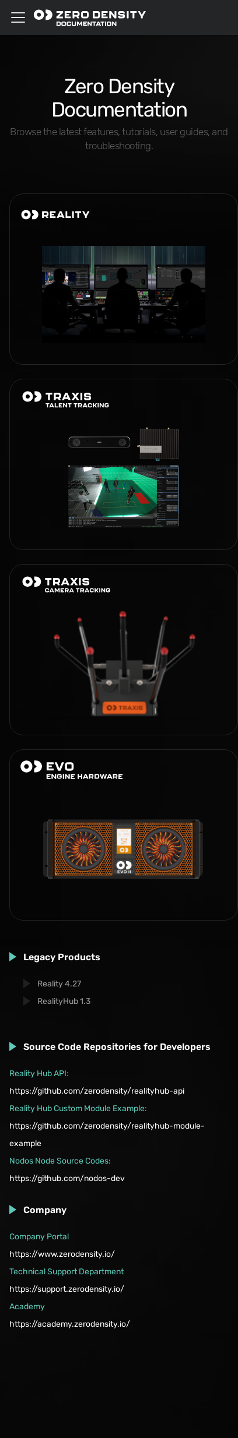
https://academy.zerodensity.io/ (69, 1324)
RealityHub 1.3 (63, 1001)
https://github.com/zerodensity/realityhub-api (96, 1091)
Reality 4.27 (59, 984)
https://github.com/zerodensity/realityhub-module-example (107, 1134)
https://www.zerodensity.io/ (62, 1254)
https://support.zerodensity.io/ (66, 1289)
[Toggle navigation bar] (18, 17)
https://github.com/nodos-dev (67, 1178)
